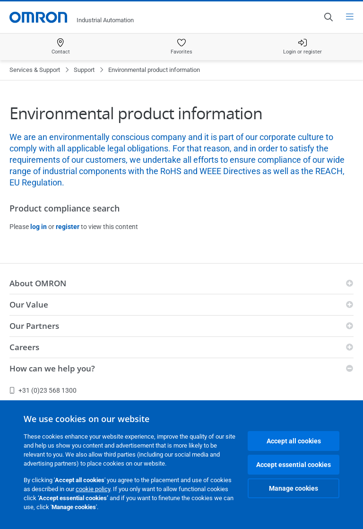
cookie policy (93, 489)
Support (84, 69)
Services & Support (34, 69)
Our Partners (34, 325)
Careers (24, 347)
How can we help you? (52, 368)
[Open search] (328, 17)
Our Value (28, 304)
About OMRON (37, 283)
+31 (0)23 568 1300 (43, 390)
